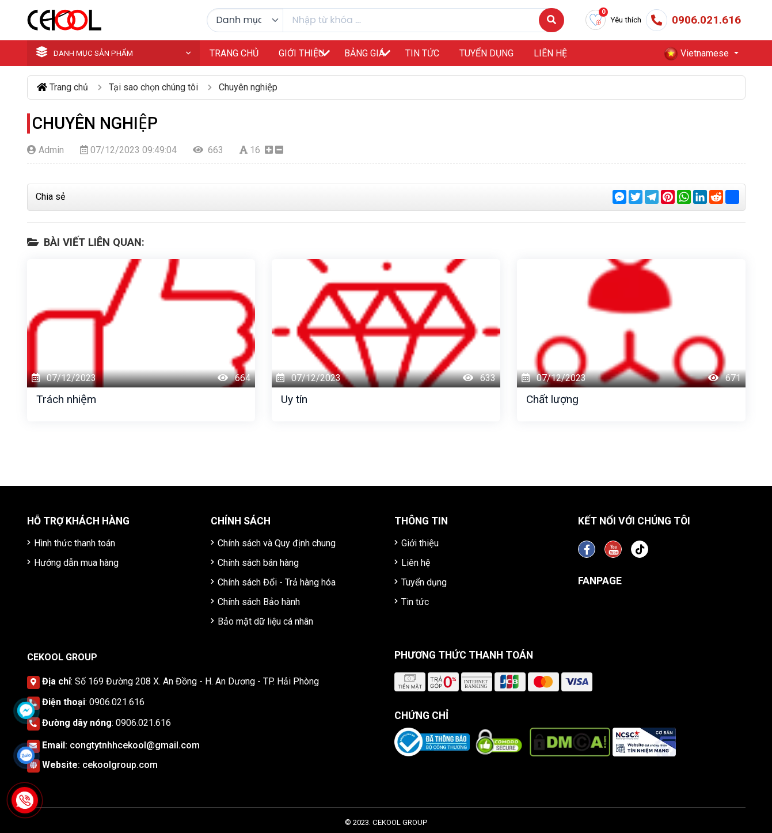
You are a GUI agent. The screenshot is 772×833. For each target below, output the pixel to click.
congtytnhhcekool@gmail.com (135, 745)
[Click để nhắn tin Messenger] (26, 710)
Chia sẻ (50, 196)
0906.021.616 (116, 702)
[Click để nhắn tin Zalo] (26, 755)
